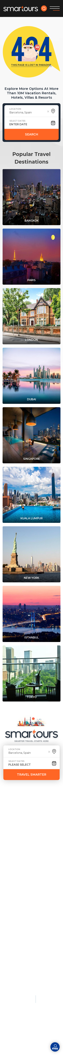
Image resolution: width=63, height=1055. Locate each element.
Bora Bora (11, 930)
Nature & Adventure (43, 921)
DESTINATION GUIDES (19, 809)
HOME (7, 804)
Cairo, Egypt (43, 904)
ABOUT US (46, 809)
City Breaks (12, 879)
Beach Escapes (46, 830)
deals (21, 804)
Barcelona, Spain (15, 890)
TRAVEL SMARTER (31, 774)
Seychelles (11, 948)
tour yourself (42, 804)
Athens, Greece (45, 899)
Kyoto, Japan (43, 887)
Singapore (11, 902)
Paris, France (13, 835)
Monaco (9, 925)
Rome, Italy (11, 864)
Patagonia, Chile (46, 945)
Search (31, 134)
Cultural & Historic (43, 881)
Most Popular (14, 830)
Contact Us (23, 814)
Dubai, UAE (10, 896)
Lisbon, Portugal (16, 907)
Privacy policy (13, 988)
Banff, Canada (44, 939)
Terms (30, 988)
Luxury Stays (13, 920)
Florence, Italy (45, 910)
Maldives (41, 835)
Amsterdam (11, 884)
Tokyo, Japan (12, 858)
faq (6, 814)
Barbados (41, 870)
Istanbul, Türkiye (46, 893)
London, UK (11, 841)
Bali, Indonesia (45, 852)
